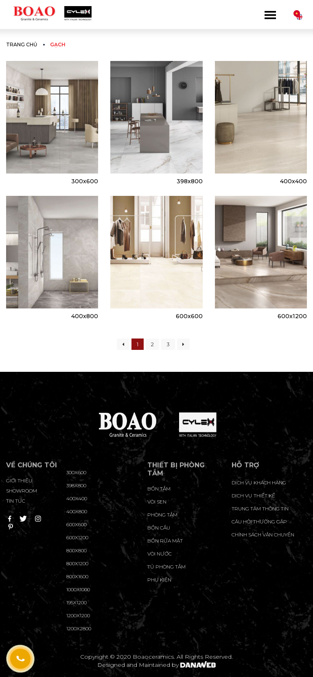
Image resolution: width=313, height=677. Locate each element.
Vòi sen (156, 502)
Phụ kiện (159, 580)
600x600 (189, 316)
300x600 (84, 181)
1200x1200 (78, 615)
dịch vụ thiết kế (253, 496)
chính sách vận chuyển (263, 535)
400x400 (293, 181)
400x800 (84, 316)
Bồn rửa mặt (165, 541)
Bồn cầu (158, 528)
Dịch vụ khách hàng (259, 483)
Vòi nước (159, 554)
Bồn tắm (159, 489)
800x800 (76, 550)
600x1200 (292, 316)
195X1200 (76, 602)
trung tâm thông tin (260, 509)
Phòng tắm (162, 515)
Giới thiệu (19, 480)
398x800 (190, 181)
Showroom (21, 491)
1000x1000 (78, 589)
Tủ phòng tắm (166, 567)
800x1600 (77, 576)
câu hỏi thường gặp (259, 522)
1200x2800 (78, 628)
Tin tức (15, 501)
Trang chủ (21, 44)
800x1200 (77, 563)
